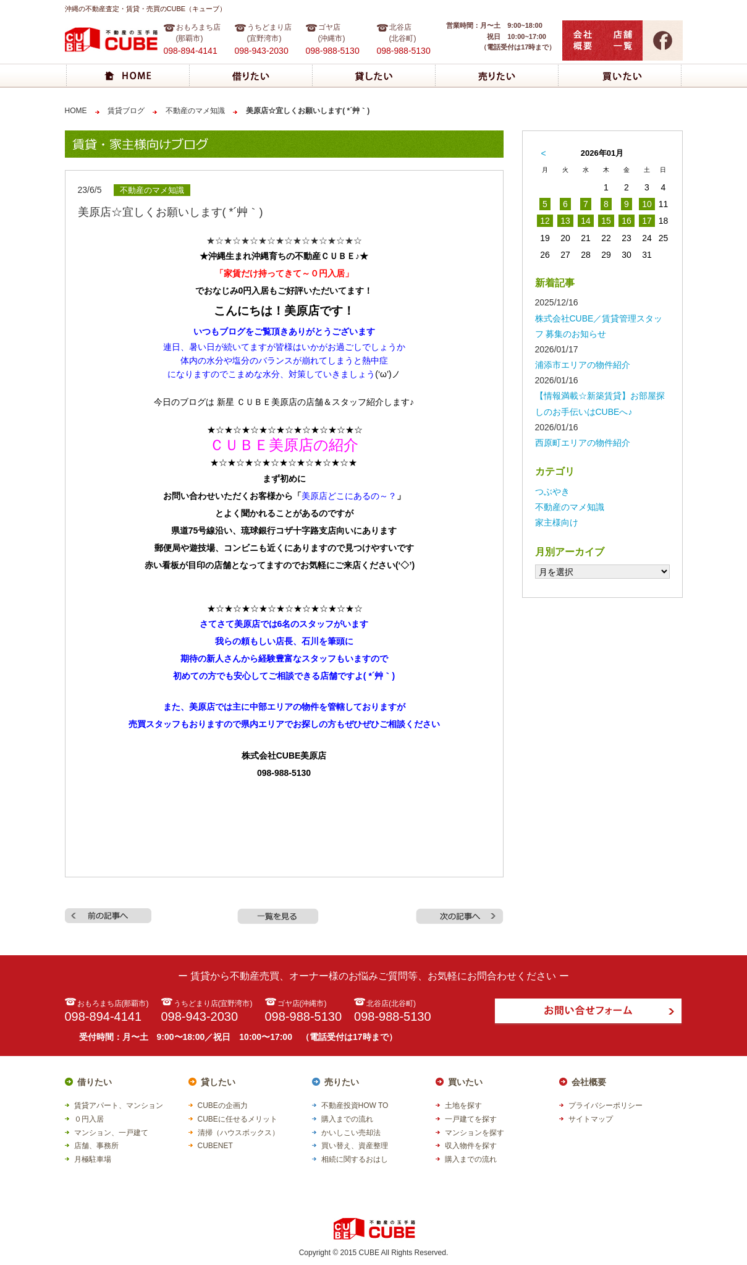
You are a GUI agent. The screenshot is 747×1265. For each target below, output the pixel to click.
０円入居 (89, 1119)
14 (586, 221)
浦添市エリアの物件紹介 (582, 365)
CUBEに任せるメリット (237, 1119)
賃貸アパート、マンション (118, 1105)
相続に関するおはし (354, 1159)
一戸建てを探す (471, 1119)
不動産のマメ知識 (195, 110)
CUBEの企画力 (223, 1105)
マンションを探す (474, 1132)
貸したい (218, 1082)
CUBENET (215, 1145)
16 (626, 221)
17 (647, 221)
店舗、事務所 (96, 1145)
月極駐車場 (92, 1159)
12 (545, 221)
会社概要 (589, 1082)
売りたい (341, 1082)
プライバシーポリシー (605, 1105)
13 (565, 221)
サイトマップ (590, 1119)
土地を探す (463, 1105)
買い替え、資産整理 (354, 1145)
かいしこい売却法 (351, 1132)
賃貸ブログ (126, 110)
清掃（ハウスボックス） (238, 1132)
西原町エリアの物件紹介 (582, 443)
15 (606, 221)
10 (647, 204)
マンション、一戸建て (111, 1132)
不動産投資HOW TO (355, 1105)
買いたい (465, 1082)
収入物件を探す (471, 1145)
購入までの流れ (347, 1119)
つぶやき (552, 491)
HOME (76, 110)
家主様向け (556, 522)
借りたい (94, 1082)
